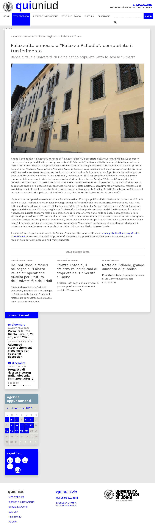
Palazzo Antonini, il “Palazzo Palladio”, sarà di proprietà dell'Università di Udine (76, 271)
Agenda (13, 522)
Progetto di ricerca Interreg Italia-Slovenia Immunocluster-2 (20, 374)
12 (26, 425)
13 (31, 425)
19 (26, 430)
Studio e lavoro (71, 16)
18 (21, 430)
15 (7, 430)
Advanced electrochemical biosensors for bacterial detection (20, 350)
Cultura (89, 16)
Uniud (148, 16)
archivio (66, 492)
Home (6, 16)
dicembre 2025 (21, 408)
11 (21, 425)
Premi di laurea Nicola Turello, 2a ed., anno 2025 (21, 334)
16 (11, 430)
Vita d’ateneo (21, 16)
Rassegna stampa (66, 504)
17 (16, 430)
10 (16, 425)
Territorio (104, 16)
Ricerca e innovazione (45, 16)
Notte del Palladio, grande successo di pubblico (123, 267)
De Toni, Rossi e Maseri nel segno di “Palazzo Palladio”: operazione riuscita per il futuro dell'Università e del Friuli (31, 273)
